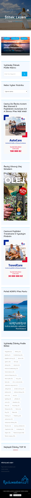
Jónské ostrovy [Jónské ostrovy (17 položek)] (19, 388)
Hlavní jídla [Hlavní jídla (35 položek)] (9, 378)
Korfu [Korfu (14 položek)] (7, 395)
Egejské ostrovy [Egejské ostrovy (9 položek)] (10, 358)
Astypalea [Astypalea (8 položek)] (8, 351)
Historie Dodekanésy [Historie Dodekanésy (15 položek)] (11, 368)
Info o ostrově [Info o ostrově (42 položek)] (17, 382)
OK (11, 495)
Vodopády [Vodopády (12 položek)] (20, 429)
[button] (27, 10)
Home (10, 21)
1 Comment (17, 50)
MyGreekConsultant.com (8, 467)
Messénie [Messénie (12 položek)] (16, 402)
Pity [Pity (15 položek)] (7, 412)
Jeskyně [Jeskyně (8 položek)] (8, 388)
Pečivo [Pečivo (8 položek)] (18, 409)
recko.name (4, 469)
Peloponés (15, 38)
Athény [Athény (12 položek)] (18, 351)
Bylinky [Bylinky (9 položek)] (7, 355)
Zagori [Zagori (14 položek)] (7, 432)
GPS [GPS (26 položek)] (16, 361)
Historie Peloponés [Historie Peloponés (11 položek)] (11, 375)
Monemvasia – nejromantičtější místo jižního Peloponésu (14, 45)
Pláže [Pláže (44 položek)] (14, 412)
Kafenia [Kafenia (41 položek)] (8, 392)
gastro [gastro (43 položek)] (8, 361)
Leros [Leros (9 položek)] (7, 402)
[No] (29, 493)
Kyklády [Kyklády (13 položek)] (8, 399)
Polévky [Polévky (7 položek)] (8, 415)
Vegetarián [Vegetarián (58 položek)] (9, 429)
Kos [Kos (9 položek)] (15, 395)
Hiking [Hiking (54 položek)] (7, 365)
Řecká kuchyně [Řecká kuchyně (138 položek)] (19, 432)
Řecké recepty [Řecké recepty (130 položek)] (10, 436)
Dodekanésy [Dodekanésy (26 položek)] (18, 355)
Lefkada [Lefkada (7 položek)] (17, 399)
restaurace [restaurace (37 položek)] (9, 419)
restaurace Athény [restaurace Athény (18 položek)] (11, 422)
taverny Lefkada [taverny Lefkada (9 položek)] (19, 426)
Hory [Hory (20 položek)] (18, 378)
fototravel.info (5, 471)
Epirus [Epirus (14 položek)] (20, 358)
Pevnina (24, 38)
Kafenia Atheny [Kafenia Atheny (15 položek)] (19, 392)
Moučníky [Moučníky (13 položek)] (15, 405)
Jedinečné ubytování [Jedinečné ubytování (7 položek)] (11, 385)
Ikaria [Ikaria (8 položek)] (7, 382)
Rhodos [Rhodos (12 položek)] (8, 426)
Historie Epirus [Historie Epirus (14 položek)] (9, 372)
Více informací (17, 495)
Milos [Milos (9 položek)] (7, 405)
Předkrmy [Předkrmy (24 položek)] (17, 415)
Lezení (7, 38)
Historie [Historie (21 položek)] (17, 365)
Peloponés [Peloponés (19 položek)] (8, 409)
